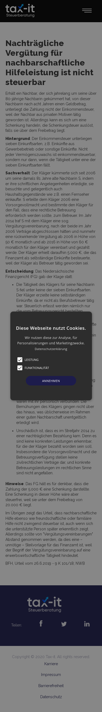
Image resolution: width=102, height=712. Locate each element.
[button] (51, 356)
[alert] (51, 356)
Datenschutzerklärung (51, 349)
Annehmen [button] (51, 381)
